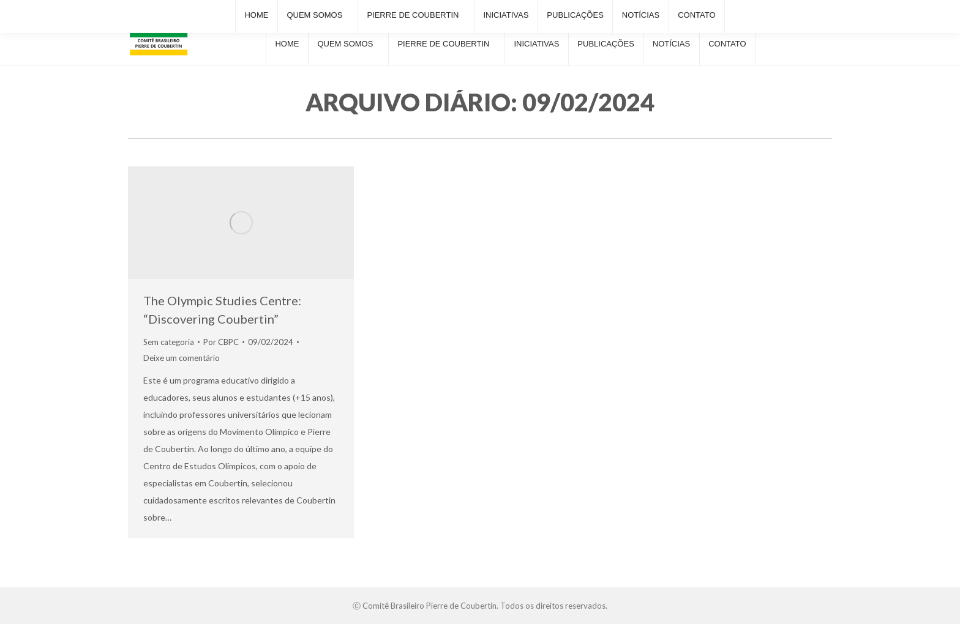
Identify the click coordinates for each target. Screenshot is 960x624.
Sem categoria (168, 342)
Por (221, 342)
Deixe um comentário (181, 358)
